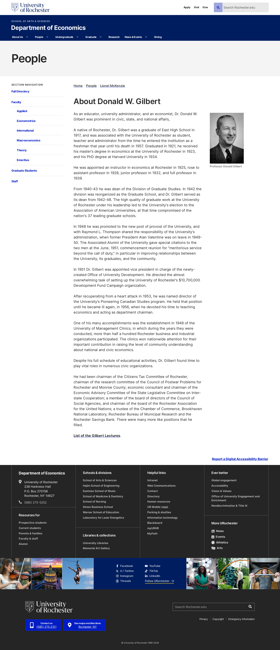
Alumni (23, 544)
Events (218, 537)
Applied (22, 111)
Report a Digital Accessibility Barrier (240, 459)
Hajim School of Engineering (101, 486)
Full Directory (20, 91)
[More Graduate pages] (101, 37)
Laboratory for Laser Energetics (103, 517)
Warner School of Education (101, 512)
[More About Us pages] (27, 37)
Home (78, 85)
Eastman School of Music (99, 491)
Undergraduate (64, 37)
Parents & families (30, 533)
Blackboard (154, 523)
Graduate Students (24, 170)
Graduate (90, 37)
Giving (158, 37)
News (217, 531)
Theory (22, 150)
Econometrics (26, 121)
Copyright (218, 619)
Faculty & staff (28, 538)
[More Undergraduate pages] (77, 37)
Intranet (152, 480)
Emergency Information (241, 619)
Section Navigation (27, 84)
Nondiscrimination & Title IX (229, 506)
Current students (30, 528)
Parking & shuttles (159, 512)
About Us (17, 37)
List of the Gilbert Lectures (97, 435)
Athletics (219, 542)
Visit (196, 7)
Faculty (16, 102)
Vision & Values (221, 491)
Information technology (162, 517)
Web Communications (161, 486)
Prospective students (33, 523)
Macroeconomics (28, 140)
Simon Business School (98, 507)
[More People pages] (47, 37)
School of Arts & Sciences (30, 21)
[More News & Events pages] (146, 37)
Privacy (203, 619)
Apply (187, 7)
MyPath (152, 533)
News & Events (133, 37)
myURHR (153, 528)
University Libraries (95, 543)
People (39, 37)
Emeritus (23, 160)
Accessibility (219, 486)
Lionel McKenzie (112, 85)
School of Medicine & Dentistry (103, 496)
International (25, 130)
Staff (14, 181)
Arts (217, 548)
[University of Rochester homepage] (30, 7)
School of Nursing (94, 501)
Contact (152, 491)
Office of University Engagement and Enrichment (235, 498)
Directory (153, 496)
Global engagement (224, 480)
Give (205, 7)
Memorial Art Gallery (96, 548)
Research (114, 37)
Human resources (158, 501)
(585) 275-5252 (35, 502)
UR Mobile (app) (157, 507)
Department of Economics (48, 28)
